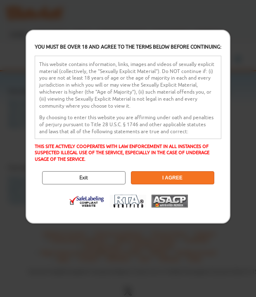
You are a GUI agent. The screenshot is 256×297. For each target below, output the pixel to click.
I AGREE (172, 178)
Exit (83, 178)
